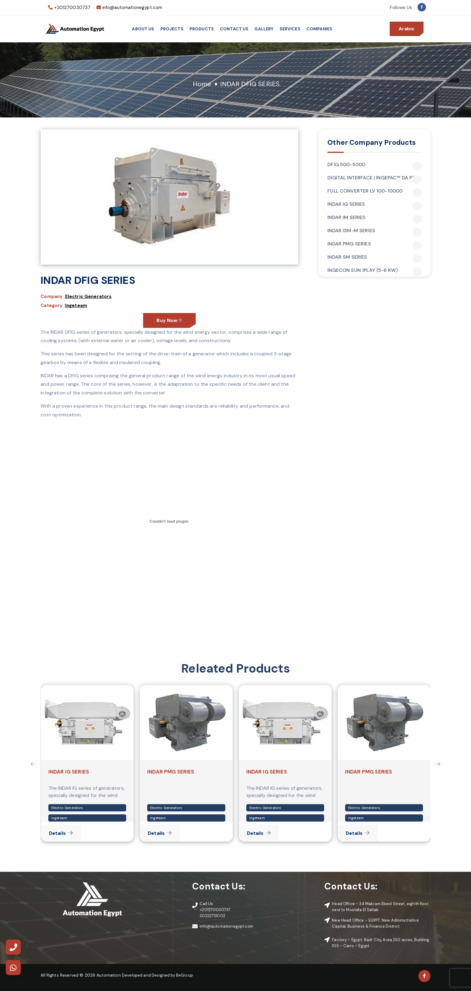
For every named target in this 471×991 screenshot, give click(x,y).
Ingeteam (76, 305)
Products (202, 29)
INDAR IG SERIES (374, 204)
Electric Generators (88, 296)
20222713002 (212, 915)
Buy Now (169, 320)
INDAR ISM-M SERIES (374, 231)
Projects (172, 29)
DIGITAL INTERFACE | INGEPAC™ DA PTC (374, 178)
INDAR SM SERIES (374, 257)
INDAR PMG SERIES (374, 244)
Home (202, 84)
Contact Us (234, 29)
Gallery (263, 29)
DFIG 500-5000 (374, 165)
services (290, 29)
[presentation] (32, 763)
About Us (143, 29)
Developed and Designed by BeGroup (157, 975)
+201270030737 (72, 8)
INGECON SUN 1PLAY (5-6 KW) (374, 270)
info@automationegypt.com (132, 8)
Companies (319, 29)
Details (61, 833)
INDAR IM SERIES (374, 217)
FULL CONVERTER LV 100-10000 (374, 191)
